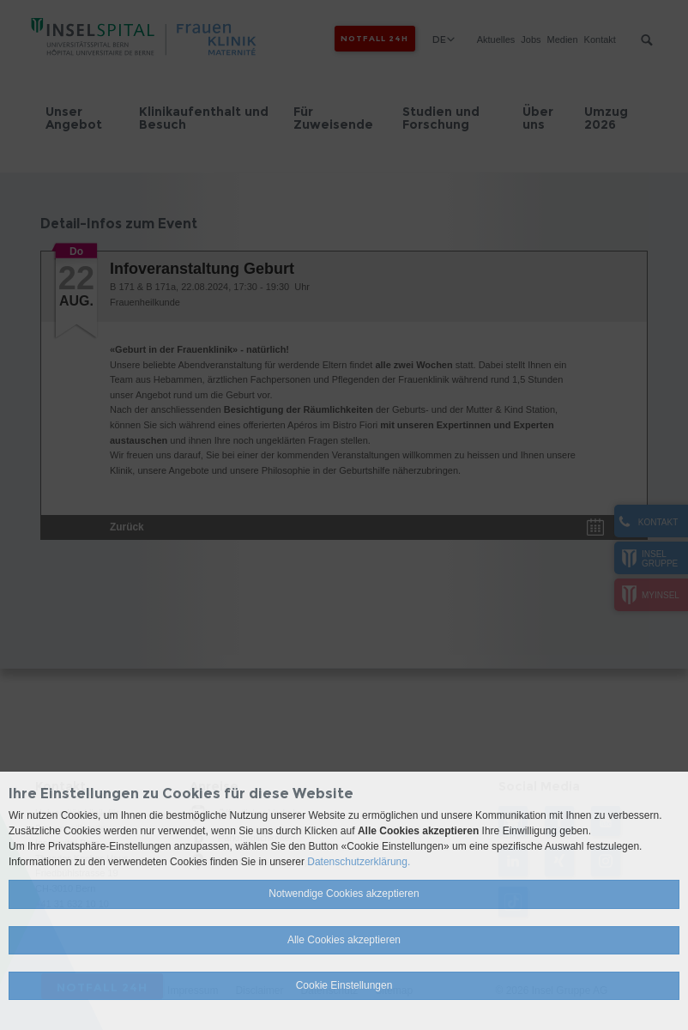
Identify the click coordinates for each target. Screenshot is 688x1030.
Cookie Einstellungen (344, 985)
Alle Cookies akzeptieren (344, 940)
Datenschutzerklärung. (358, 862)
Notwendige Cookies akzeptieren (344, 894)
